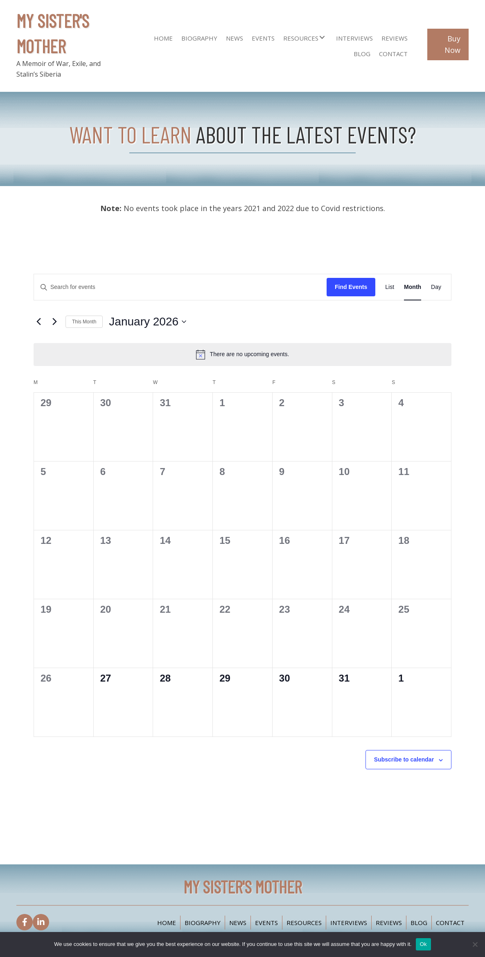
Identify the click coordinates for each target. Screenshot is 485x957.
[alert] (242, 354)
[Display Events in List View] (389, 287)
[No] (475, 944)
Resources (304, 922)
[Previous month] (38, 322)
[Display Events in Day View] (436, 287)
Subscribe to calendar (404, 759)
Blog (419, 922)
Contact (450, 922)
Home (166, 922)
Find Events (351, 287)
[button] (322, 37)
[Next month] (54, 322)
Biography (203, 922)
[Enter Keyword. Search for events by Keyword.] (180, 287)
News (237, 922)
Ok (423, 944)
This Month (84, 322)
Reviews (389, 922)
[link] (163, 37)
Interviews (348, 922)
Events (266, 922)
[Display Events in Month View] (412, 287)
